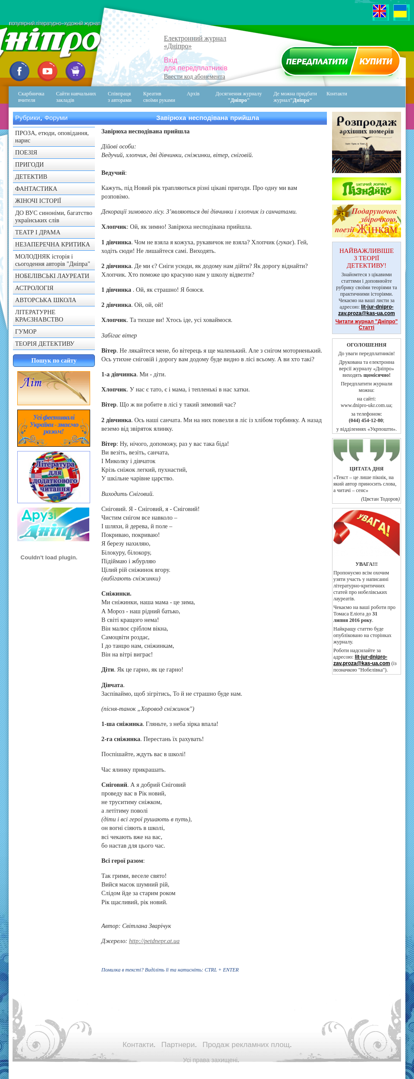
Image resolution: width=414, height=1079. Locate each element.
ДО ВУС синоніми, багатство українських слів (53, 216)
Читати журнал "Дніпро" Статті (367, 325)
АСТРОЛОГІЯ (34, 287)
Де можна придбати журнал (295, 97)
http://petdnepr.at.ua (154, 940)
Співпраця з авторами (120, 97)
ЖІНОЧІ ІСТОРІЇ (38, 200)
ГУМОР (26, 331)
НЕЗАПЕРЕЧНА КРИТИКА (52, 244)
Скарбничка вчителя (31, 97)
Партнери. (179, 1044)
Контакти (330, 97)
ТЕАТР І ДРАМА (37, 232)
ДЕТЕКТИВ (31, 176)
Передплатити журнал (339, 63)
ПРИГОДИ (29, 164)
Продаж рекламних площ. (247, 1044)
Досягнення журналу (239, 97)
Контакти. (138, 1044)
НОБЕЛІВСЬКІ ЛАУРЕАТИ (52, 275)
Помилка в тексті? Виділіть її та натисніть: (170, 970)
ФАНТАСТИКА (36, 188)
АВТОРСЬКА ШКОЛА (45, 300)
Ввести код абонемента (194, 76)
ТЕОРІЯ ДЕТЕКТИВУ (45, 343)
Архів (193, 94)
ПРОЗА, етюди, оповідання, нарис (52, 136)
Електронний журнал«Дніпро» (195, 42)
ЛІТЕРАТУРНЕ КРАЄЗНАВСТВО (39, 316)
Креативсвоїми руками (159, 97)
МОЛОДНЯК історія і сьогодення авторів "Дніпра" (52, 260)
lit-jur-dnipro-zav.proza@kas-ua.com (366, 310)
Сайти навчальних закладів (76, 97)
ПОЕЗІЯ (26, 152)
